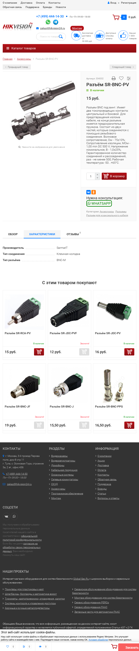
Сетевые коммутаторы (64, 479)
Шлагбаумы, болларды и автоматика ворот (31, 593)
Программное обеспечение (67, 493)
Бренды (47, 7)
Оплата (40, 2)
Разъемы (121, 211)
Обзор (13, 234)
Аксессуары (107, 211)
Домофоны (57, 465)
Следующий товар (123, 67)
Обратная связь (12, 7)
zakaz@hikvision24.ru (52, 28)
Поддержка (32, 7)
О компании (10, 2)
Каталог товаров (21, 48)
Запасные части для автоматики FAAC (97, 611)
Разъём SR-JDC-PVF (63, 333)
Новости (61, 7)
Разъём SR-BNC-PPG (109, 406)
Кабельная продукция (64, 470)
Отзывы (74, 233)
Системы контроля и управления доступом (30, 603)
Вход (112, 2)
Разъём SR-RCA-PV (18, 333)
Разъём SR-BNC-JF (17, 406)
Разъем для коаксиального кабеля (107, 215)
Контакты (54, 2)
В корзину (117, 176)
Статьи (102, 493)
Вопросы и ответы (108, 498)
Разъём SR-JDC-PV (108, 333)
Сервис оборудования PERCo (91, 602)
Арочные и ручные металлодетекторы (27, 608)
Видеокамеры (59, 455)
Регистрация (128, 2)
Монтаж (77, 28)
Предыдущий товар (16, 67)
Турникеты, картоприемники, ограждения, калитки (35, 598)
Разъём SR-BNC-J (62, 406)
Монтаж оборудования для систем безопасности (103, 597)
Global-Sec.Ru (81, 578)
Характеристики (42, 234)
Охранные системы (62, 474)
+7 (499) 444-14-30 (50, 16)
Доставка (26, 2)
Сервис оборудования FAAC (90, 607)
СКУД (54, 484)
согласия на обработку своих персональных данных (22, 547)
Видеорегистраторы (63, 460)
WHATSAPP (99, 203)
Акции (101, 460)
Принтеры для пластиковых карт (24, 589)
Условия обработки (98, 640)
